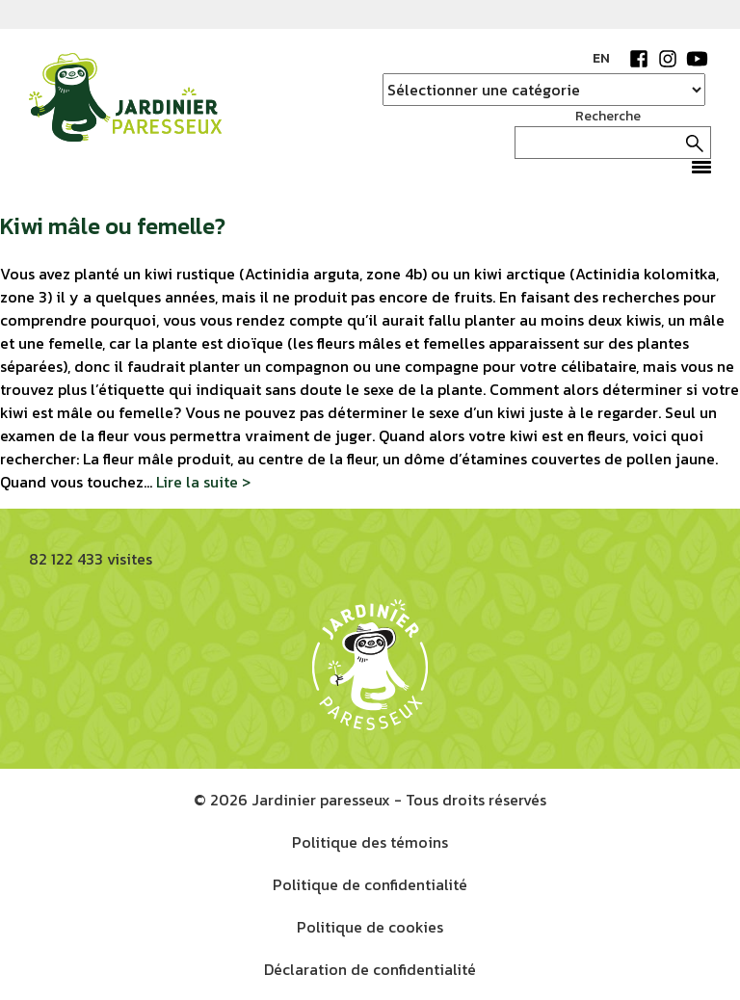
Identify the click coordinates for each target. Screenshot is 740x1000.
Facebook (638, 58)
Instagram (667, 58)
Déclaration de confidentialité (370, 969)
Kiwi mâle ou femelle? (112, 226)
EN (601, 58)
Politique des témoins (370, 842)
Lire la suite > (203, 481)
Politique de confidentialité (370, 884)
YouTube (696, 58)
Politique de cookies (370, 926)
